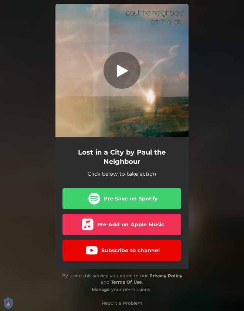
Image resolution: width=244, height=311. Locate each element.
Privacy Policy (165, 275)
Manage (101, 289)
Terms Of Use (126, 282)
